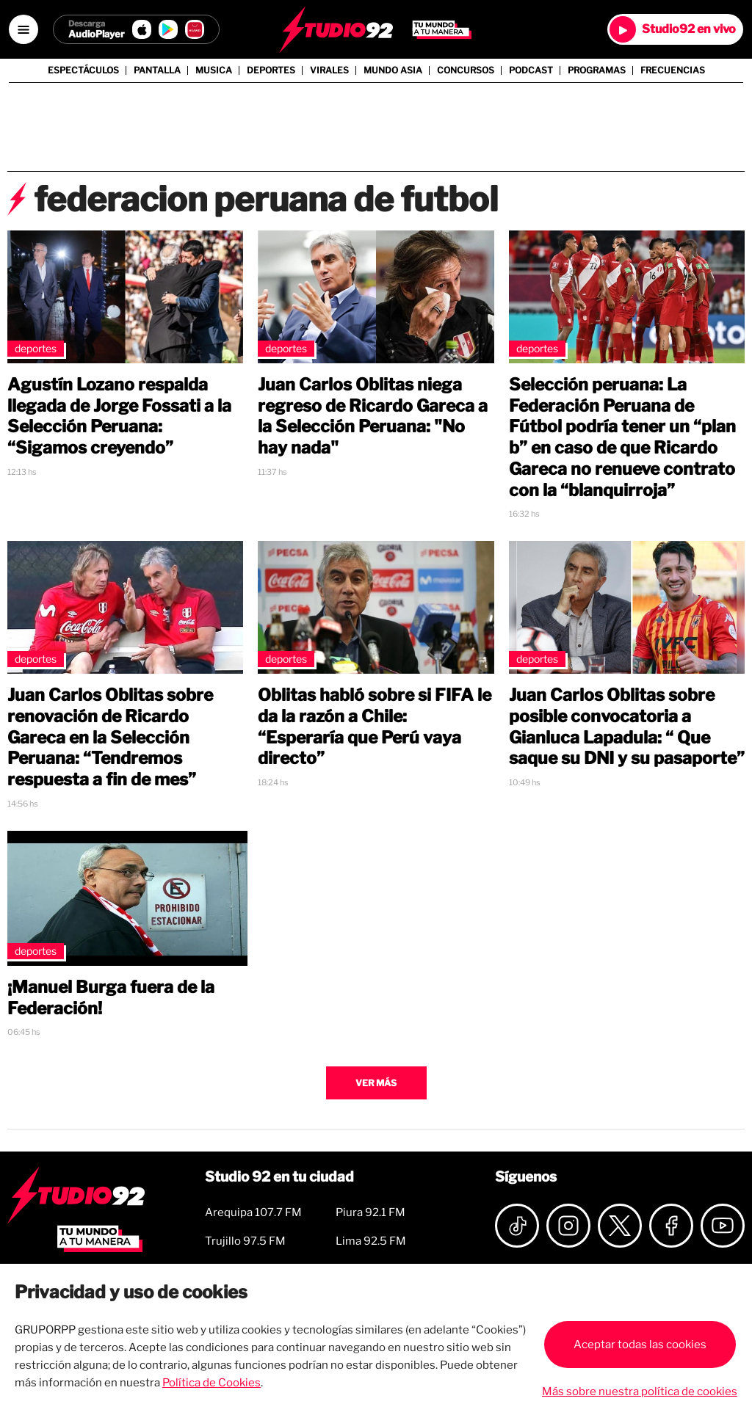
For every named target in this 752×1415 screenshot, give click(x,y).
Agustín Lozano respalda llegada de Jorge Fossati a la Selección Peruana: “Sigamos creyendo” (119, 416)
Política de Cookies (211, 1382)
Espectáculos (83, 70)
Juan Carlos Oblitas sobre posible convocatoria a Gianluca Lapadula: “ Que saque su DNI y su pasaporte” (627, 726)
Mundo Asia (393, 70)
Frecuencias (672, 70)
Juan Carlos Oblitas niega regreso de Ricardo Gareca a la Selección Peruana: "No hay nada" (373, 416)
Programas (597, 70)
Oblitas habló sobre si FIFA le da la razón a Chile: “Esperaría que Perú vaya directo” (374, 726)
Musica (213, 70)
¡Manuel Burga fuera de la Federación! (110, 998)
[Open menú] (23, 29)
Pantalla (157, 70)
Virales (329, 70)
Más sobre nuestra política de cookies (639, 1391)
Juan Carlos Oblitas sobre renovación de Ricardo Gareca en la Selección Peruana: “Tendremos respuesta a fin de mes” (110, 737)
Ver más (376, 1082)
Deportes (271, 70)
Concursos (465, 70)
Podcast (531, 70)
